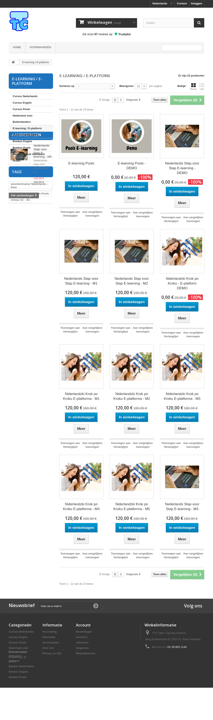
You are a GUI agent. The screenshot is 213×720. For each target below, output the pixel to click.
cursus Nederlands (35, 301)
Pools (14, 301)
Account (83, 624)
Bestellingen (84, 631)
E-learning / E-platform (27, 128)
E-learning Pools (81, 163)
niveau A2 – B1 (20, 279)
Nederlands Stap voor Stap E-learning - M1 (81, 281)
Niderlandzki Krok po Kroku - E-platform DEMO (182, 283)
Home (17, 47)
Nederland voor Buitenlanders (22, 118)
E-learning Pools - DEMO (132, 165)
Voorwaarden (40, 47)
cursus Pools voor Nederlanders (22, 309)
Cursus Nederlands (25, 96)
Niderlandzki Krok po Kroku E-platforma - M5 (131, 506)
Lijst (201, 86)
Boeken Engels (22, 141)
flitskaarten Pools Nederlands (30, 294)
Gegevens (82, 648)
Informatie (49, 637)
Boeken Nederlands (25, 134)
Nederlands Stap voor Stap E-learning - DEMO (182, 168)
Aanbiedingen (26, 175)
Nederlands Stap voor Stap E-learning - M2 (132, 281)
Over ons (48, 648)
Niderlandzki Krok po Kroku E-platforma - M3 (182, 396)
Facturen (81, 637)
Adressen (82, 642)
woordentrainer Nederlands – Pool (29, 265)
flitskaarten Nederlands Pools (30, 272)
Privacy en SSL (52, 653)
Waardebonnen (85, 653)
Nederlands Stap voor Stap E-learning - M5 (42, 192)
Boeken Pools (22, 147)
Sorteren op (66, 86)
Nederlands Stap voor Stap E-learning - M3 (182, 506)
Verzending (49, 631)
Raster (193, 86)
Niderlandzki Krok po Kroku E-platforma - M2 (131, 396)
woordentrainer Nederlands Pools (28, 287)
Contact (182, 3)
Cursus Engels (22, 102)
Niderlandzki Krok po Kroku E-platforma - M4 (81, 506)
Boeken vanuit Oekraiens (29, 154)
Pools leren (40, 317)
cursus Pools (19, 317)
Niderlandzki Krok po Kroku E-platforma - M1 (81, 396)
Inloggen (196, 3)
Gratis (17, 160)
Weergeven (126, 86)
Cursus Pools (21, 109)
